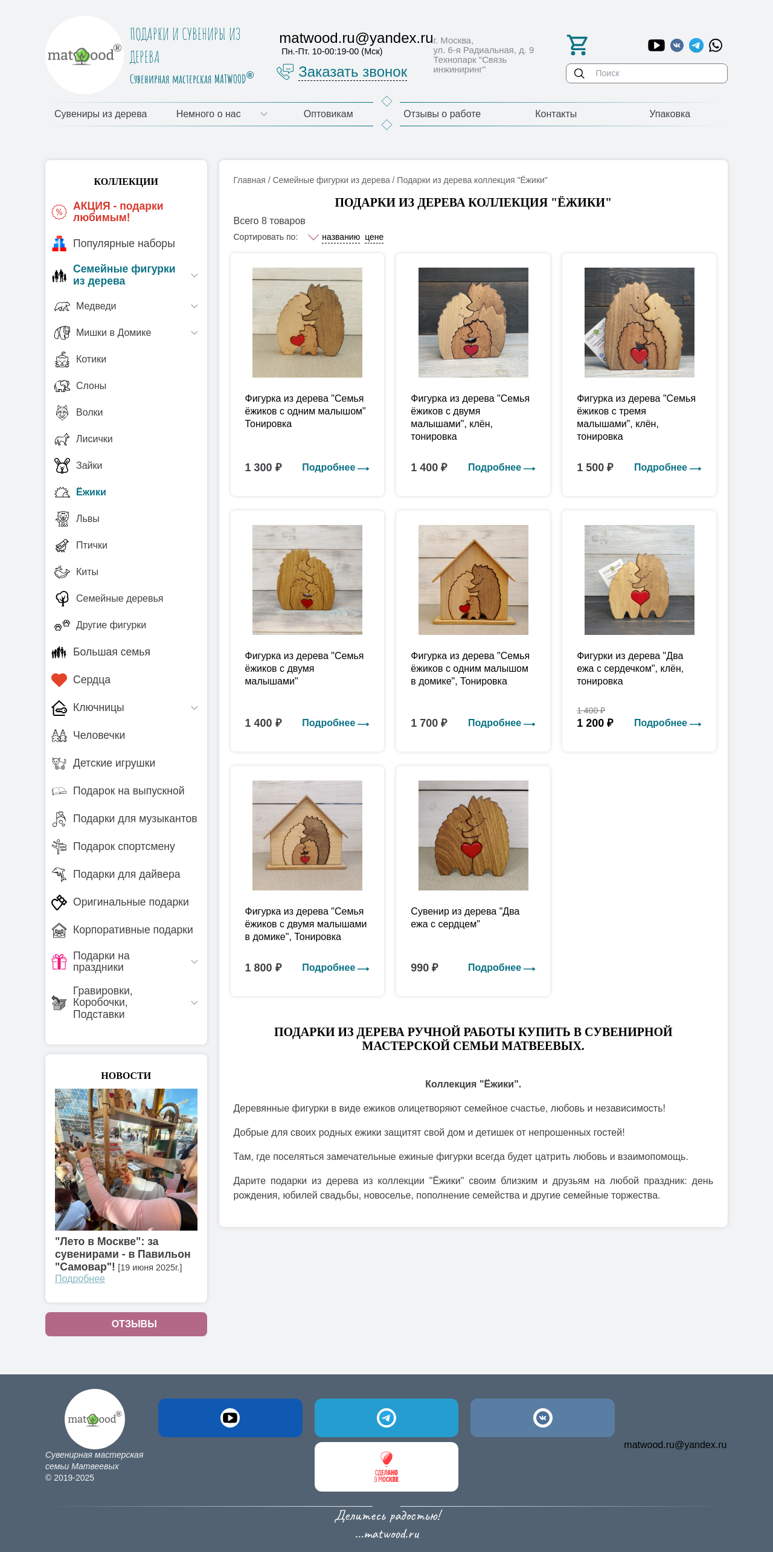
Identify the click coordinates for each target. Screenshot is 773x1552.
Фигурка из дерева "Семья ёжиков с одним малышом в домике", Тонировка (470, 668)
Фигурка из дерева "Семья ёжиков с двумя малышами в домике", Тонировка (306, 924)
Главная (250, 180)
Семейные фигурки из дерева (331, 180)
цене (374, 237)
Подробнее (80, 1278)
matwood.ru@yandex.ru (675, 1445)
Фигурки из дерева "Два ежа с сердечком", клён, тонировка (630, 668)
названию (341, 237)
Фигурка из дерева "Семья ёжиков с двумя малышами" (304, 668)
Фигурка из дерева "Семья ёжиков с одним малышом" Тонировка (305, 411)
